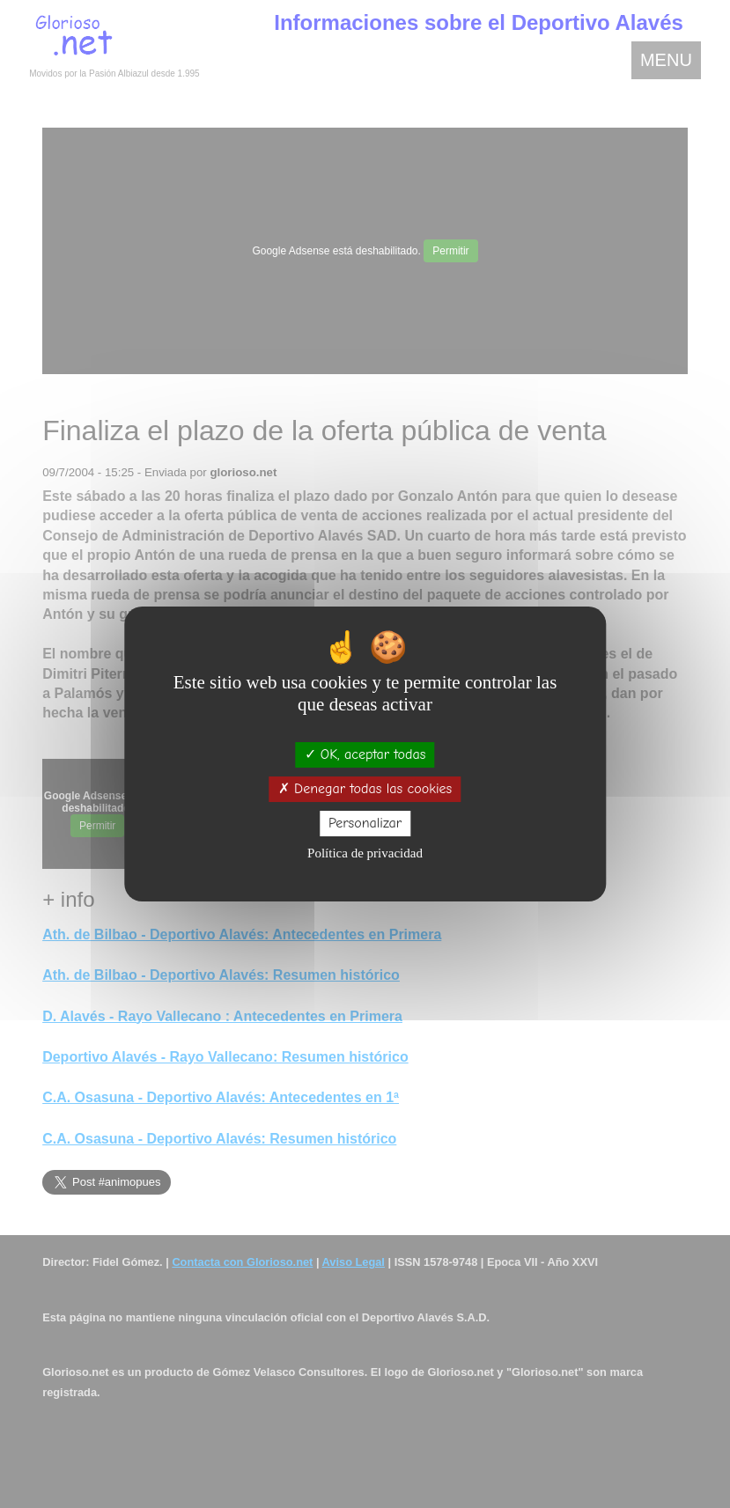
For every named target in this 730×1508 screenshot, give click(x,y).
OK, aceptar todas (365, 754)
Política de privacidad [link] (365, 853)
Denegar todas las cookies (365, 789)
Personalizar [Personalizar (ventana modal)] (365, 823)
